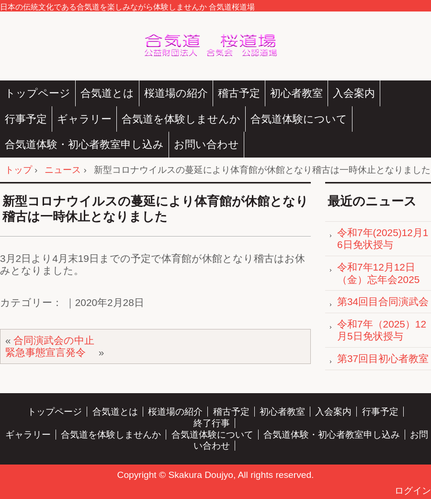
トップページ (37, 93)
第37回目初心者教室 (383, 358)
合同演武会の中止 (53, 340)
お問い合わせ (206, 144)
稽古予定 (239, 93)
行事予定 (26, 119)
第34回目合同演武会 (383, 301)
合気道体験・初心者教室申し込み (84, 144)
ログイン (413, 491)
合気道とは (107, 93)
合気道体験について (298, 119)
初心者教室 (296, 93)
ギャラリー (84, 119)
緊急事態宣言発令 (50, 352)
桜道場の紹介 (176, 93)
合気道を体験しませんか (181, 119)
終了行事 (211, 423)
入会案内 (354, 93)
